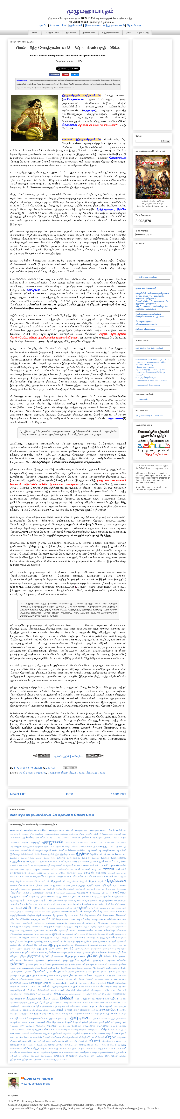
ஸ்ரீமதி (17, 1056)
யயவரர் (122, 1013)
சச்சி (64, 896)
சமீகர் (20, 904)
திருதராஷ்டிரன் (38, 956)
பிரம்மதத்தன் (83, 990)
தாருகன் (68, 952)
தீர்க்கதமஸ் (29, 960)
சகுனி (24, 896)
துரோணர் (17, 964)
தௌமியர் (39, 971)
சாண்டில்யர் (70, 908)
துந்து (65, 960)
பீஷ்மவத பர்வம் (95, 772)
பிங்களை (95, 986)
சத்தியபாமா (26, 900)
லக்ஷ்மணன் (89, 1025)
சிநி (81, 915)
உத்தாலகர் (42, 861)
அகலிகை (28, 830)
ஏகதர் (19, 865)
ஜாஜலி (112, 941)
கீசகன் (21, 885)
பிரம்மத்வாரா (97, 990)
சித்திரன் (31, 915)
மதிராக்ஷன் (46, 1006)
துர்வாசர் (80, 964)
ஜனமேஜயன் (25, 941)
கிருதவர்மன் (58, 881)
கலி (118, 869)
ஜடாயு (96, 937)
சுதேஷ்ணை (103, 923)
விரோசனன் (100, 1045)
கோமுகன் (121, 889)
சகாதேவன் (119, 892)
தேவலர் (122, 967)
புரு (77, 998)
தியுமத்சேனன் (99, 952)
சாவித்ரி (88, 911)
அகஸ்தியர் (40, 830)
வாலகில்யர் (38, 1037)
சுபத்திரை (49, 926)
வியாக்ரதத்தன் (80, 1041)
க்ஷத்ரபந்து (71, 893)
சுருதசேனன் (120, 927)
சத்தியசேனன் (120, 897)
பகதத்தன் (110, 975)
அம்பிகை (75, 837)
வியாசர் (94, 1041)
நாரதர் (26, 975)
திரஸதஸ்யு (113, 952)
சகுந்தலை (15, 896)
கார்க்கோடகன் (16, 876)
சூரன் (36, 934)
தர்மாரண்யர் (31, 952)
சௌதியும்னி (66, 937)
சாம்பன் (111, 908)
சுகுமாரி (80, 919)
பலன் (99, 983)
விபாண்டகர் (34, 1041)
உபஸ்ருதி (74, 861)
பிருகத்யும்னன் (45, 994)
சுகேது (88, 919)
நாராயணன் (39, 975)
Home (69, 794)
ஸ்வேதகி (35, 1056)
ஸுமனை (63, 1052)
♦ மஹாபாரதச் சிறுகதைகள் (148, 385)
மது (55, 1006)
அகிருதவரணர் (56, 830)
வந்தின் (77, 1033)
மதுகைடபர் (63, 1006)
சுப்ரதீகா (58, 927)
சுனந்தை (26, 927)
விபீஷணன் (58, 1041)
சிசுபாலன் (121, 911)
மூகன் (69, 1013)
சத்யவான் (79, 900)
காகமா (51, 873)
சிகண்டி (97, 911)
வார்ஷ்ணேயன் (24, 1037)
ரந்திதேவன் (116, 1018)
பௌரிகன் (87, 1002)
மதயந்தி (35, 1006)
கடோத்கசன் (111, 865)
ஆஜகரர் (39, 850)
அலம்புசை (109, 842)
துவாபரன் (113, 964)
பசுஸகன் (38, 979)
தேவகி (44, 968)
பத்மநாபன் (71, 979)
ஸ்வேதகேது (46, 1056)
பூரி (47, 1002)
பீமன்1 (55, 999)
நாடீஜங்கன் (15, 975)
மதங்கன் (25, 1006)
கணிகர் (122, 865)
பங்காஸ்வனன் (26, 979)
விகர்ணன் (56, 1037)
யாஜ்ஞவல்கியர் (37, 1018)
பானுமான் (54, 772)
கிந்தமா (122, 876)
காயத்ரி (111, 873)
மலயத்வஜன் (120, 1006)
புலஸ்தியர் (111, 998)
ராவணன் (41, 1022)
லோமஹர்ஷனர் (78, 1029)
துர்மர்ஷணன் (58, 964)
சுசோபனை (15, 923)
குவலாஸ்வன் (38, 889)
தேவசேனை (77, 968)
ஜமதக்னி (55, 941)
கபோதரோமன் (66, 869)
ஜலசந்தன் (103, 941)
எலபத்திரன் (120, 861)
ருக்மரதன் (93, 1022)
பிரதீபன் (31, 990)
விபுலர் (69, 1041)
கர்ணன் (108, 869)
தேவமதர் (88, 968)
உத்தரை (24, 861)
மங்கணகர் (110, 1002)
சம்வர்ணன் (73, 904)
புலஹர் (122, 999)
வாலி (47, 1037)
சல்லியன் (30, 907)
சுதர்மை (72, 923)
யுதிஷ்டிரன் (77, 1017)
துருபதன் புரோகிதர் (116, 960)
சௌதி (56, 937)
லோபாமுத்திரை (34, 1029)
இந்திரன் (82, 854)
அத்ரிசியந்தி (92, 834)
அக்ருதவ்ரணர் (82, 830)
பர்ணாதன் (82, 983)
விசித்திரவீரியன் (86, 1037)
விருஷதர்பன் (71, 1045)
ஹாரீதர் (122, 1056)
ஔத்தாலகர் (56, 865)
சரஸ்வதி (102, 904)
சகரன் (109, 893)
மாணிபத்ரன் (49, 1010)
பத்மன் (80, 979)
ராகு (124, 1018)
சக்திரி (32, 897)
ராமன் (31, 1022)
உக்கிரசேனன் (27, 858)
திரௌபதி (94, 956)
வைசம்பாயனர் (117, 1048)
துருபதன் (98, 960)
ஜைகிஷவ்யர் (68, 945)
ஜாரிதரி (13, 945)
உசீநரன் (60, 857)
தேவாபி (28, 971)
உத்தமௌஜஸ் (118, 857)
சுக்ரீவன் (111, 919)
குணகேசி (47, 885)
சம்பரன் (42, 904)
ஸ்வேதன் (59, 1055)
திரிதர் (23, 956)
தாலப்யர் (87, 952)
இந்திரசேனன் (27, 854)
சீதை (58, 919)
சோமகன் (34, 937)
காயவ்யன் (121, 873)
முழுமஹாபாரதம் (90, 11)
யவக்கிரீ (23, 1018)
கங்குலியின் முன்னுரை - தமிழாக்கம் (152, 293)
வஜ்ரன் (46, 1033)
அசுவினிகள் (36, 833)
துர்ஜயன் (38, 964)
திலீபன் (107, 956)
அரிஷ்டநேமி (120, 837)
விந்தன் (13, 1041)
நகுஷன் (62, 971)
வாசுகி (101, 1033)
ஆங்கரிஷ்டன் (27, 850)
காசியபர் (71, 872)
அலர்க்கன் (121, 842)
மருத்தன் (108, 1006)
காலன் (100, 876)
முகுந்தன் (23, 1013)
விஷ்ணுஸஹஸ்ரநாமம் (146, 324)
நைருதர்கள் (99, 975)
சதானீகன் (108, 896)
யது (107, 1013)
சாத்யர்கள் (93, 908)
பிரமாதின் (71, 990)
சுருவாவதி (63, 930)
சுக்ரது (95, 919)
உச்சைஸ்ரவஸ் (73, 858)
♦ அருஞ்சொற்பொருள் (146, 377)
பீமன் (64, 772)
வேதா (80, 1048)
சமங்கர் (13, 904)
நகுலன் (51, 971)
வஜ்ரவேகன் (56, 1033)
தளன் (41, 952)
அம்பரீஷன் (42, 837)
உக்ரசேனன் (49, 858)
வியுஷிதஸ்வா (108, 1041)
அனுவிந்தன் (120, 834)
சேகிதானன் (91, 934)
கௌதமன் (38, 892)
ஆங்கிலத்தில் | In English (68, 756)
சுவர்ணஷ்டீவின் (85, 930)
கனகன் (45, 869)
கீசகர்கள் (30, 885)
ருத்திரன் (14, 1026)
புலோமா (14, 1002)
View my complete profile (35, 1083)
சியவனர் (121, 915)
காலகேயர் (90, 876)
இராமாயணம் (93, 25)
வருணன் (86, 1033)
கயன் (78, 869)
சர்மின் (111, 904)
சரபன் (94, 904)
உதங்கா (95, 858)
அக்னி (70, 830)
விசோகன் (99, 1037)
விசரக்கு (66, 1037)
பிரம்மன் (110, 990)
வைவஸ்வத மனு (29, 1052)
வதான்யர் (67, 1033)
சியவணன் (108, 915)
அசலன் (25, 834)
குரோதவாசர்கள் (22, 889)
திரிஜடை (14, 956)
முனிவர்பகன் (58, 1013)
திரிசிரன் (122, 952)
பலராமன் (108, 982)
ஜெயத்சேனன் (40, 945)
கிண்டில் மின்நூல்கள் (145, 329)
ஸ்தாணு (93, 1052)
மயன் (99, 1006)
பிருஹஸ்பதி (33, 998)
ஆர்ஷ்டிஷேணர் (107, 850)
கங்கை (85, 865)
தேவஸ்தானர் (16, 971)
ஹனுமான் (71, 1055)
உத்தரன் (15, 861)
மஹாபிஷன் (15, 1010)
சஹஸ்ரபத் (42, 908)
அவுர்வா (38, 846)
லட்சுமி (114, 1026)
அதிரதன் (64, 834)
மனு (92, 1006)
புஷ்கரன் (23, 1002)
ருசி (124, 1022)
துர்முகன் (70, 964)
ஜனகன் (110, 937)
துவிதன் (122, 964)
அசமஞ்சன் (15, 834)
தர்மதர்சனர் (96, 948)
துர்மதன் (47, 964)
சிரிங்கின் (25, 919)
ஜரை (95, 941)
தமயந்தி (69, 948)
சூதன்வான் (28, 934)
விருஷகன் (42, 1045)
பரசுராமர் (15, 982)
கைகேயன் (80, 889)
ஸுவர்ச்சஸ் (73, 1052)
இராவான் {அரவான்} (115, 854)
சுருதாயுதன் (39, 930)
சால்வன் (78, 911)
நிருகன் (64, 975)
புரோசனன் (98, 998)
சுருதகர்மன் (108, 927)
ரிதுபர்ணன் (58, 1022)
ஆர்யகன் (93, 850)
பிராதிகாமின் (16, 994)
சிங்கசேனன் (109, 912)
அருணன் (14, 842)
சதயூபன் (98, 897)
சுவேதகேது (109, 930)
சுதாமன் (81, 923)
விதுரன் (110, 1037)
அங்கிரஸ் (121, 830)
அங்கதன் (94, 830)
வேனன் (88, 1048)
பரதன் (25, 982)
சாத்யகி (82, 907)
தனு (39, 948)
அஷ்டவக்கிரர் (62, 846)
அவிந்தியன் (28, 846)
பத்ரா (106, 979)
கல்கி (124, 869)
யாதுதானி (51, 1018)
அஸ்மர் (74, 846)
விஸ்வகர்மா (15, 1048)
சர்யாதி (13, 908)
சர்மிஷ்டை (120, 904)
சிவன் (50, 919)
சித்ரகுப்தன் (58, 915)
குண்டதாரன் (71, 885)
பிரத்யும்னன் (58, 990)
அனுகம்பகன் (106, 833)
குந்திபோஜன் (93, 885)
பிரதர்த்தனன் (119, 986)
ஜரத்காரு (65, 941)
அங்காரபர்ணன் (107, 830)
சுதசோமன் (39, 923)
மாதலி (59, 1009)
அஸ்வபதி (120, 846)
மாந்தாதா (85, 1009)
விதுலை (121, 1037)
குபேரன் (107, 885)
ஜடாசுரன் (88, 937)
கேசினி (50, 889)
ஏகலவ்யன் (28, 865)
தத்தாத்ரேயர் (29, 948)
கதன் (22, 869)
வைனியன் (15, 1052)
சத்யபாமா (68, 900)
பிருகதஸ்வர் (30, 993)
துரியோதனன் (80, 960)
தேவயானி (99, 967)
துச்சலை (40, 960)
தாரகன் (60, 952)
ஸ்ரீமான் (25, 1056)
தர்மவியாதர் (17, 952)
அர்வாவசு (70, 842)
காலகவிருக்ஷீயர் (75, 876)
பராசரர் (46, 982)
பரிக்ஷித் (63, 982)
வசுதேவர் (121, 1029)
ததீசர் (19, 948)
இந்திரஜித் (53, 854)
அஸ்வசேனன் (85, 846)
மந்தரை (84, 1006)
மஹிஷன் (26, 1010)
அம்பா (53, 837)
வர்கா (94, 1033)
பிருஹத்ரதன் (119, 993)
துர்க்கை (29, 964)
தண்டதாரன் (112, 945)
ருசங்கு (118, 1022)
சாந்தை (102, 908)
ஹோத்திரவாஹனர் (58, 1059)
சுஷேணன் (121, 930)
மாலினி (122, 1010)
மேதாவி (77, 1013)
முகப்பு (43, 25)
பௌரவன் (76, 1002)
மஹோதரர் (37, 1010)
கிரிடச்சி (45, 881)
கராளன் (86, 869)
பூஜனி (31, 1002)
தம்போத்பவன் (82, 948)
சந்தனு (100, 900)
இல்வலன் (15, 858)
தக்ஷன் (102, 945)
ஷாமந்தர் (41, 1052)
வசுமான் (25, 1033)
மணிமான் (14, 1006)
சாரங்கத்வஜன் (16, 912)
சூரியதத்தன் (45, 934)
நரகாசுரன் (79, 971)
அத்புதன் (73, 834)
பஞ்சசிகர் (48, 979)
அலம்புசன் (96, 842)
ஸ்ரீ (11, 1056)
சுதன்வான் (50, 923)
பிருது (65, 994)
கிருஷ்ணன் (115, 880)
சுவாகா (98, 930)
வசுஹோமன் (36, 1033)
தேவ (37, 968)
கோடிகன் (110, 889)
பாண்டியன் (34, 986)
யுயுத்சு (92, 1018)
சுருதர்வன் (15, 930)
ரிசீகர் (48, 1022)
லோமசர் (49, 1029)
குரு (12, 889)
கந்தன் (37, 869)
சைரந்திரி (24, 937)
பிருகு (57, 993)
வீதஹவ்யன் (47, 1048)
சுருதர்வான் (26, 930)
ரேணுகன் (30, 1026)
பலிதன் (122, 983)
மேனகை (87, 1013)
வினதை (22, 1041)
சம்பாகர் (56, 904)
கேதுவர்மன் (68, 889)
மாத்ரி (76, 1009)
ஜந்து (102, 937)
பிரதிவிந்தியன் (18, 990)
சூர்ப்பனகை (79, 934)
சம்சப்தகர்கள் (31, 904)
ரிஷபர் (68, 1022)
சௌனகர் (78, 937)
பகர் (124, 975)
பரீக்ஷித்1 (73, 983)
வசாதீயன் (92, 1029)
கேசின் (59, 889)
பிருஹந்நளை (17, 998)
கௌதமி (60, 893)
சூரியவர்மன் (67, 934)
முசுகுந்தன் (35, 1013)
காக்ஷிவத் (60, 873)
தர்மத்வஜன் (120, 948)
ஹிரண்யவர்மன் (41, 1059)
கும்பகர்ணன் (119, 885)
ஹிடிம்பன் (15, 1059)
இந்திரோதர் (96, 854)
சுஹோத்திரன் (16, 934)
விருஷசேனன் (55, 1044)
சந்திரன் (109, 900)
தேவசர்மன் (54, 967)
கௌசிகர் (15, 892)
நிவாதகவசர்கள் (77, 975)
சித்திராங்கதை (43, 915)
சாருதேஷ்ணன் (53, 912)
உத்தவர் (33, 861)
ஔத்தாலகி (68, 865)
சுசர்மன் (121, 919)
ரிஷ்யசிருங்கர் (80, 1022)
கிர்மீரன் (13, 885)
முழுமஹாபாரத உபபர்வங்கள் (149, 415)
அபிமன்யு (28, 837)
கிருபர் (92, 881)
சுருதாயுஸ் (40, 772)
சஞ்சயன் (74, 896)
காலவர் (108, 876)
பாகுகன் (14, 986)
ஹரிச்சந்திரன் (97, 1056)
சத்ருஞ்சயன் (91, 900)
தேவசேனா (66, 968)
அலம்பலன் (82, 842)
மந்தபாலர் (75, 1006)
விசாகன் (74, 1037)
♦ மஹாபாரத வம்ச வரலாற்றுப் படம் (152, 359)
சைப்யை (14, 937)
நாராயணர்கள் (53, 975)
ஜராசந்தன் (77, 941)
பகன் (119, 975)
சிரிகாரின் (14, 919)
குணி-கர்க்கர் (59, 885)
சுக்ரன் (102, 919)
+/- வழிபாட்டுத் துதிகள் (146, 277)
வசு (113, 1029)
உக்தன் (38, 858)
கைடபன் (100, 889)
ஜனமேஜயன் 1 (41, 941)
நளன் (96, 971)
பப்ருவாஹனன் (118, 979)
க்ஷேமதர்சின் (84, 892)
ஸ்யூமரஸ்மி (119, 1052)
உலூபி (100, 861)
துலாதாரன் (91, 964)
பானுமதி (54, 986)
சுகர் (73, 919)
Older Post (118, 794)
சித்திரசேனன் (18, 915)
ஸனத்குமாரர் (52, 1052)
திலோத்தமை (119, 956)
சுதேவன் (90, 923)
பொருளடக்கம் (58, 25)
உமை (83, 861)
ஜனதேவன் (121, 937)
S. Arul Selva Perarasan (39, 1078)
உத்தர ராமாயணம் (114, 25)
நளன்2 (104, 971)
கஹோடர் (41, 873)
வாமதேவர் (120, 1033)
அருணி (24, 842)
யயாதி (14, 1018)
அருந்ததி (35, 842)
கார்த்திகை (61, 876)
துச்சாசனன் (54, 960)
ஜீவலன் (29, 945)
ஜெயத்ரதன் (55, 944)
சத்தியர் (36, 900)
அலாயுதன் (16, 846)
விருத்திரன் (16, 1044)
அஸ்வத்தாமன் (103, 846)
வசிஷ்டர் (104, 1029)
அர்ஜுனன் (52, 841)
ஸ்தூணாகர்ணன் (105, 1052)
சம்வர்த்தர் (85, 904)
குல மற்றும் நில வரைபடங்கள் (150, 348)
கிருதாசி (83, 881)
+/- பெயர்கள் (142, 399)
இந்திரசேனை (41, 854)
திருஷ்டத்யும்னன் (75, 956)
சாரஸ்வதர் (29, 912)
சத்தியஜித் (14, 900)
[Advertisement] (153, 84)
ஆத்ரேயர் (81, 850)
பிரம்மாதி (121, 990)
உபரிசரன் (64, 861)
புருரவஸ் (86, 998)
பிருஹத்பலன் (104, 994)
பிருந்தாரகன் (75, 994)
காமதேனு (101, 872)
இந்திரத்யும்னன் (67, 854)
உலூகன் (91, 861)
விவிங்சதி (111, 1045)
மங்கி (117, 1002)
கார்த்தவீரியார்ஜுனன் (44, 876)
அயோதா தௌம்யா (102, 837)
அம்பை (86, 837)
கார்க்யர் (28, 876)
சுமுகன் (78, 926)
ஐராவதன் (38, 865)
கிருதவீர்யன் (72, 881)
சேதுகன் (101, 934)
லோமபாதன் (63, 1029)
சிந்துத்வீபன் (90, 915)
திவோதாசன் (16, 960)
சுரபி (100, 927)
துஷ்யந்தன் (28, 967)
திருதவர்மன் (57, 956)
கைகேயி (91, 889)
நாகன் (112, 971)
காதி (80, 873)
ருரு (22, 1025)
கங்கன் (77, 865)
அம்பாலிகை (63, 837)
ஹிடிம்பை (27, 1059)
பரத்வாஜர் (35, 982)
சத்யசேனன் (57, 900)
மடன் (123, 1002)
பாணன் (23, 986)
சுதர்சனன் (62, 923)
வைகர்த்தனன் (100, 1048)
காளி (116, 876)
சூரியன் (56, 933)
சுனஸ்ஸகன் (36, 927)
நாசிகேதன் (121, 971)
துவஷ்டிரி (103, 964)
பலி (117, 982)
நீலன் (90, 975)
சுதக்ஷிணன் (27, 923)
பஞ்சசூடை (59, 979)
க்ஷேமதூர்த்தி (98, 893)
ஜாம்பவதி (121, 941)
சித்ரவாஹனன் (71, 915)
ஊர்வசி (109, 861)
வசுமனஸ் (15, 1033)
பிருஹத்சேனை (90, 994)
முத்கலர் (46, 1013)
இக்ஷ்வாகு (15, 854)
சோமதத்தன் (45, 937)
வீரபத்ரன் (72, 1048)
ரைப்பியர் (52, 1025)
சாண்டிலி (60, 908)
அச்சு (128, 32)
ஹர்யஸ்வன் (111, 1055)
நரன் (88, 971)
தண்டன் (122, 945)
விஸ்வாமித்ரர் (31, 1048)
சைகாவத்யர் (120, 934)
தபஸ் (51, 948)
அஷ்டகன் (48, 846)
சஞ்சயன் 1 (87, 896)
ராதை (24, 1022)
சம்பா (49, 904)
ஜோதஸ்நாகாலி (82, 945)
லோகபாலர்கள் (17, 1029)
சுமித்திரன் (68, 927)
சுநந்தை (114, 923)
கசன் (92, 865)
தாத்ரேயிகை (50, 952)
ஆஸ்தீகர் (121, 850)
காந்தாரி (89, 872)
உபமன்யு (53, 861)
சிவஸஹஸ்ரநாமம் (144, 321)
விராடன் (121, 1041)
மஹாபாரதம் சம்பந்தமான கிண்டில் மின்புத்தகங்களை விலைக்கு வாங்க (52, 814)
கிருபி (100, 881)
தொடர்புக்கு (134, 25)
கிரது (12, 881)
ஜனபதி (13, 941)
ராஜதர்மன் (15, 1022)
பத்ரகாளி (89, 979)
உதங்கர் (86, 857)
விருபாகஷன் (29, 1045)
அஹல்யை (15, 850)
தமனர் (59, 948)
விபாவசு (46, 1041)
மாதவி (68, 1009)
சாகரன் (51, 908)
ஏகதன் (13, 865)
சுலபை (73, 930)
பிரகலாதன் (106, 986)
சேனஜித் (110, 934)
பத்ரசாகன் (98, 979)
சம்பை (64, 904)
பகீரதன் (14, 979)
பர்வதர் (92, 982)
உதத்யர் (105, 857)
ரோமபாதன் (64, 1026)
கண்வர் (14, 869)
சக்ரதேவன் (25, 772)
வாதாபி (109, 1033)
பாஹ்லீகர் (75, 986)
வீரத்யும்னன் (60, 1048)
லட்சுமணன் (103, 1025)
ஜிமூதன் (21, 945)
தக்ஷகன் (94, 945)
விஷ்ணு (122, 1044)
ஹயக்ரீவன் (83, 1056)
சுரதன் (86, 927)
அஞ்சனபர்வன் (52, 834)
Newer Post (18, 794)
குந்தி (81, 885)
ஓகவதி (46, 865)
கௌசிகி (27, 893)
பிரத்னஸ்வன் (43, 990)
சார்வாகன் (66, 911)
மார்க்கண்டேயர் (108, 1009)
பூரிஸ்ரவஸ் (56, 1002)
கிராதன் (29, 881)
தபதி (45, 948)
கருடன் (96, 869)
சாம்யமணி (121, 908)
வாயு (12, 1037)
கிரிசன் (37, 881)
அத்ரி (82, 833)
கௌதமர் (50, 892)
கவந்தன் (32, 873)
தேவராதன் (111, 967)
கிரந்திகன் (20, 881)
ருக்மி (101, 1022)
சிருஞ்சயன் (38, 919)
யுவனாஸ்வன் (103, 1018)
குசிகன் (38, 885)
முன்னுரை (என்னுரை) (146, 288)
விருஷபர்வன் (85, 1044)
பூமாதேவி (40, 1002)
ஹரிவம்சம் (75, 25)
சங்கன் (50, 896)
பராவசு (55, 983)
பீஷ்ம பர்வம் (76, 772)
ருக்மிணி (109, 1022)
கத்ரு (28, 869)
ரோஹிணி (76, 1026)
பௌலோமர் (98, 1002)
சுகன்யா (66, 919)
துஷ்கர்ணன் (15, 968)
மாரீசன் (94, 1010)
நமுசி (71, 971)
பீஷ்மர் (66, 998)
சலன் (20, 908)
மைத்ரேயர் (98, 1013)
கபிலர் (54, 869)
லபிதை (122, 1026)
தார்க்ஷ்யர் (78, 952)
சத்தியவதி (46, 900)
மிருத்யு (14, 1013)
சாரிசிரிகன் (40, 912)
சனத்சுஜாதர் (120, 900)
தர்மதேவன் (108, 948)
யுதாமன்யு (61, 1018)
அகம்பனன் (16, 830)
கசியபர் (99, 865)
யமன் (114, 1013)
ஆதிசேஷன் (70, 850)
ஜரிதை (87, 941)
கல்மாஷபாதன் (18, 872)
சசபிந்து (58, 897)
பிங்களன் (85, 986)
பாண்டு (45, 986)
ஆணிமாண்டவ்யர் (54, 850)
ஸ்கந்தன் (84, 1052)
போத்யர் (67, 1002)
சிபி (99, 915)
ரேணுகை (40, 1026)
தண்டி (13, 948)
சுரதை (93, 927)
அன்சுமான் (15, 837)
